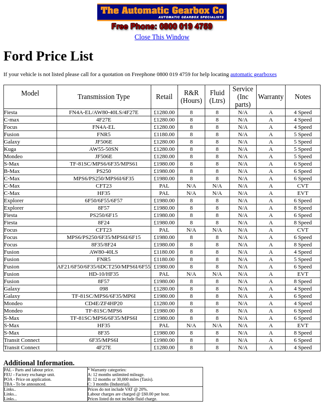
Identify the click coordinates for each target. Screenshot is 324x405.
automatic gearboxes (253, 74)
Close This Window (162, 37)
